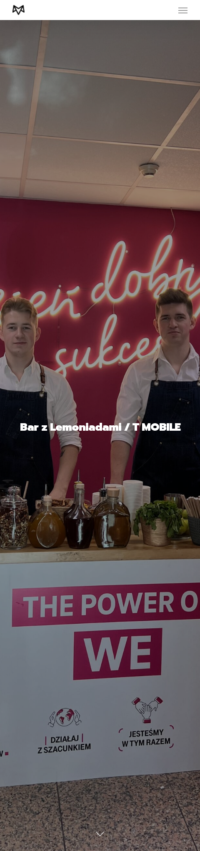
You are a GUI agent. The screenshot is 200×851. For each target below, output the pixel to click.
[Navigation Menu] (183, 10)
